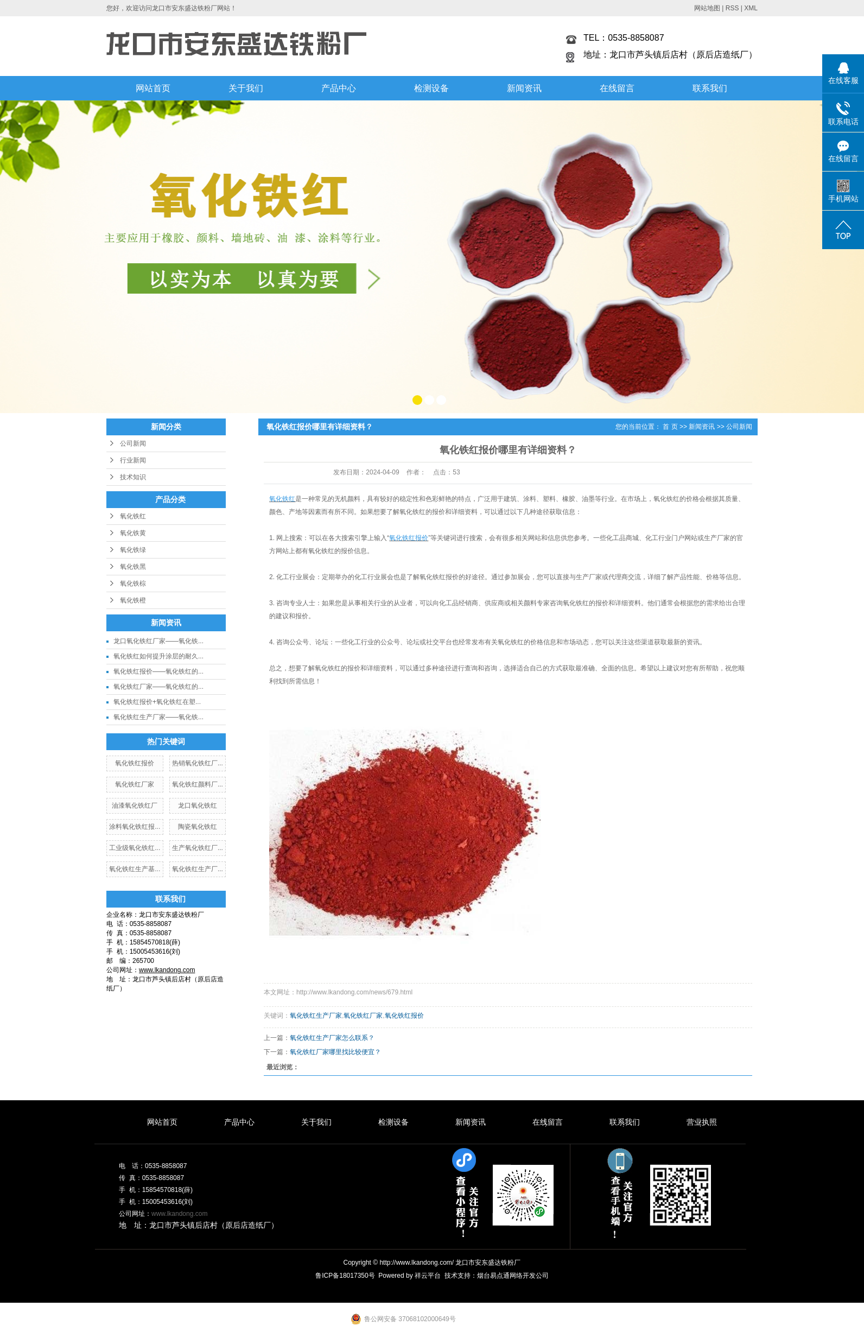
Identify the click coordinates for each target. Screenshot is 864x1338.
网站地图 (707, 8)
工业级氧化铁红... (134, 848)
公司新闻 (133, 443)
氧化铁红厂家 (134, 784)
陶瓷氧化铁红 (197, 826)
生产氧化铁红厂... (197, 848)
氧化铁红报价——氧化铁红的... (158, 671)
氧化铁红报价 (134, 763)
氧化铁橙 (133, 600)
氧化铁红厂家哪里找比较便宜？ (335, 1052)
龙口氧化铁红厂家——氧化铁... (158, 641)
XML (751, 8)
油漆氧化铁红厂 (134, 805)
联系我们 (710, 88)
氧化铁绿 (133, 550)
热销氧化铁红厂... (197, 763)
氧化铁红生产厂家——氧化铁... (158, 717)
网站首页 (153, 88)
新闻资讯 (524, 88)
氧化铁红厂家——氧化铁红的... (158, 686)
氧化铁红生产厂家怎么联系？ (332, 1038)
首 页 (670, 426)
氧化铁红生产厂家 (316, 1015)
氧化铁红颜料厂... (197, 784)
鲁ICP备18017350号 (344, 1275)
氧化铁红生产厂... (197, 869)
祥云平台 (428, 1275)
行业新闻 (133, 460)
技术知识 (133, 477)
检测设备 (431, 88)
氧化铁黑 (133, 566)
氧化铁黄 (133, 533)
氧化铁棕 (133, 583)
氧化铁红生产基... (134, 869)
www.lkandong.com (179, 1213)
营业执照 (702, 1122)
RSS (732, 8)
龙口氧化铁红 (197, 805)
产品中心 (338, 88)
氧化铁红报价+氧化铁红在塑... (157, 702)
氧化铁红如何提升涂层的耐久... (158, 656)
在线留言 (617, 88)
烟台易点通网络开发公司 (513, 1275)
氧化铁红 (133, 516)
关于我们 (245, 88)
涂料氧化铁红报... (134, 826)
